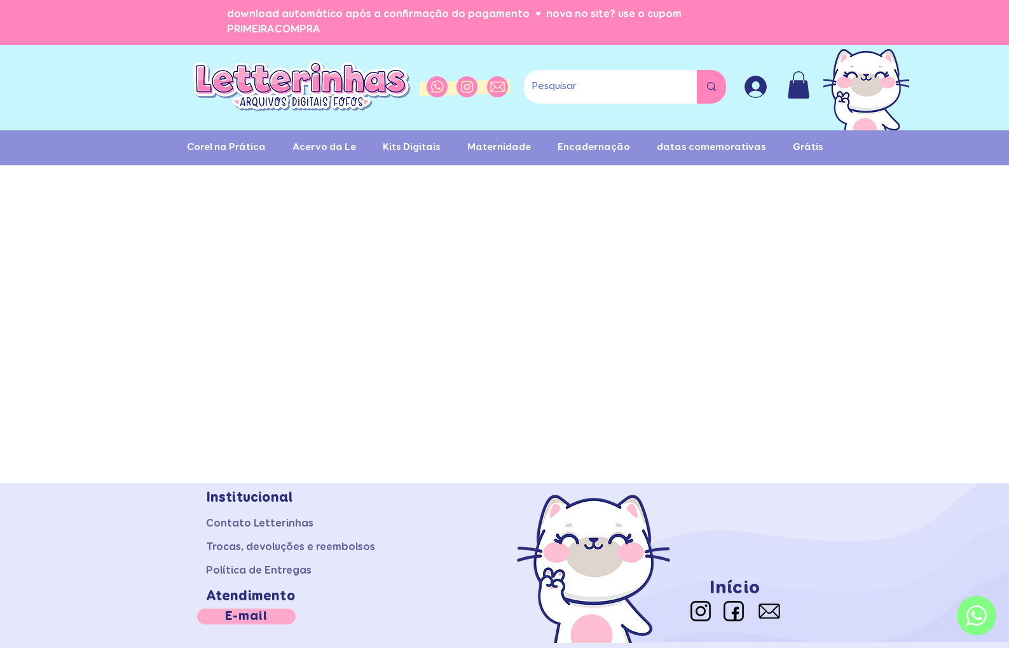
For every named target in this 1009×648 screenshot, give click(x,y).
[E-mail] (246, 616)
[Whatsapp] (976, 615)
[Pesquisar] (601, 87)
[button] (798, 85)
